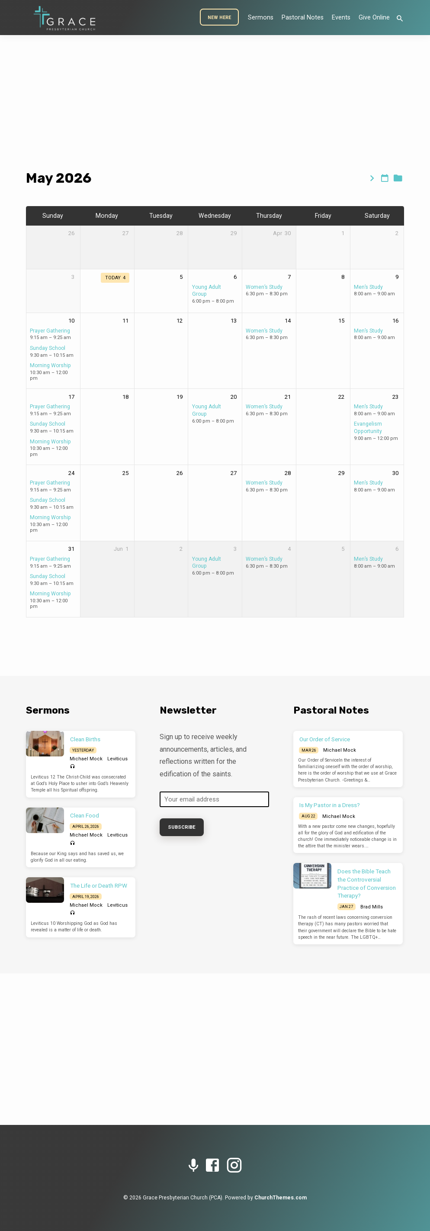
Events (341, 17)
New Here (219, 17)
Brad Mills (371, 907)
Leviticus (117, 759)
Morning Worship (50, 365)
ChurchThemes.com (280, 1198)
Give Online (374, 17)
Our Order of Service (324, 739)
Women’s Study (264, 287)
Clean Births (85, 739)
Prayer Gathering (50, 331)
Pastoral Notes (303, 17)
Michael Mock (86, 759)
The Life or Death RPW (98, 885)
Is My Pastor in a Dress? (329, 805)
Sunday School (47, 348)
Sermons (260, 17)
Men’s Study (368, 287)
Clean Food (84, 815)
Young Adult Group (206, 562)
